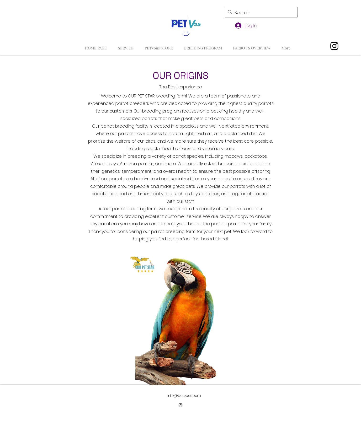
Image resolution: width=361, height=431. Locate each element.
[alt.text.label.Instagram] (334, 46)
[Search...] (260, 12)
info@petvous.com (184, 395)
